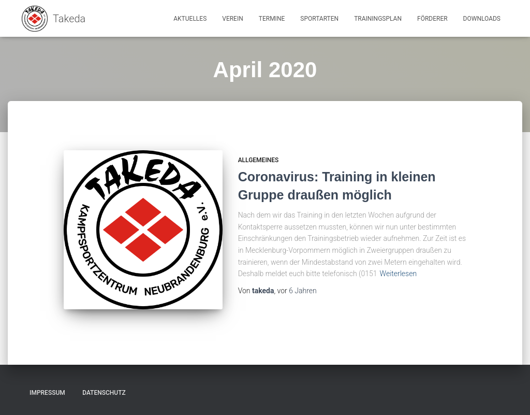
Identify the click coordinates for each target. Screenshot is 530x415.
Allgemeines (258, 160)
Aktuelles (190, 18)
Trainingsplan (378, 18)
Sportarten (319, 18)
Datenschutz (104, 392)
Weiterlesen (398, 273)
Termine (272, 18)
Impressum (47, 392)
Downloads (481, 18)
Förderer (432, 18)
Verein (232, 18)
